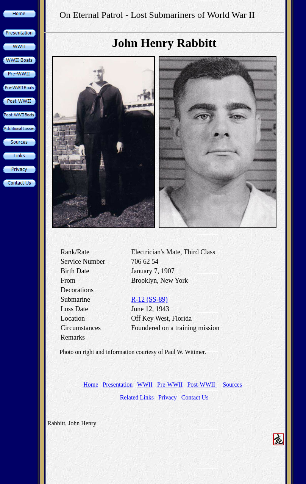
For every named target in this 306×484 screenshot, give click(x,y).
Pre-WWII (170, 384)
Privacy (167, 397)
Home (90, 384)
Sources (232, 384)
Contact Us (195, 397)
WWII (145, 384)
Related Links (137, 397)
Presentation (118, 384)
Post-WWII (202, 384)
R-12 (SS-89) (149, 299)
